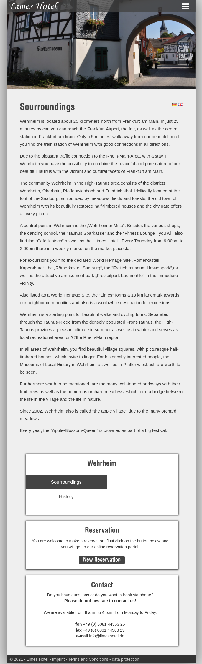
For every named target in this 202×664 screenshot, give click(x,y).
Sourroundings (66, 482)
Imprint (58, 659)
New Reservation (102, 560)
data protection (125, 659)
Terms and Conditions (88, 659)
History (66, 496)
